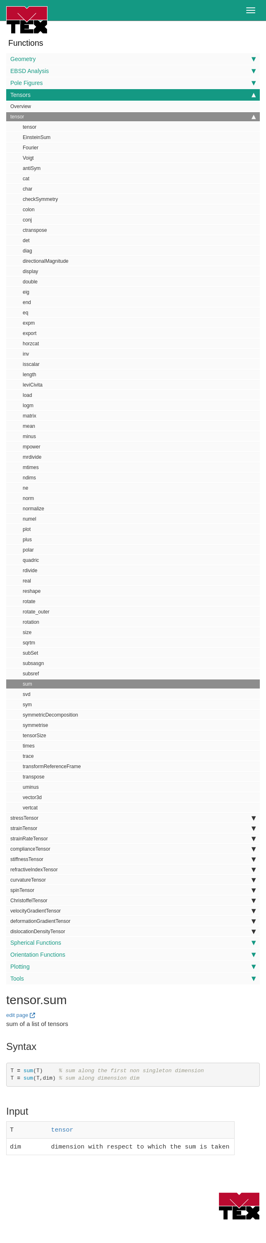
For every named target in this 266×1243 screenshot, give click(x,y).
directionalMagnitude (46, 261)
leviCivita (33, 385)
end (27, 302)
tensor (133, 116)
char (27, 189)
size (27, 632)
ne (25, 488)
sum (27, 684)
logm (28, 405)
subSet (30, 653)
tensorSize (34, 735)
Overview (20, 106)
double (30, 282)
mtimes (31, 467)
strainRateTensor (133, 838)
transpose (34, 777)
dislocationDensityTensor (133, 931)
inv (26, 354)
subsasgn (33, 663)
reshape (31, 591)
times (29, 746)
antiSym (31, 168)
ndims (29, 478)
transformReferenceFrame (52, 766)
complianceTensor (133, 849)
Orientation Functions (133, 955)
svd (27, 694)
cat (26, 179)
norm (28, 498)
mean (29, 426)
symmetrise (35, 725)
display (30, 271)
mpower (31, 447)
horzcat (31, 344)
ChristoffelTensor (133, 900)
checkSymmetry (40, 199)
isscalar (31, 364)
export (29, 333)
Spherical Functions (133, 943)
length (29, 374)
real (27, 581)
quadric (31, 560)
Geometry (133, 59)
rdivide (30, 570)
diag (27, 251)
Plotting (133, 966)
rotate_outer (36, 612)
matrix (29, 416)
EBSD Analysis (133, 71)
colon (29, 209)
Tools (133, 978)
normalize (33, 509)
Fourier (30, 148)
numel (29, 519)
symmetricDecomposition (50, 715)
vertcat (30, 808)
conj (27, 220)
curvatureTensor (133, 880)
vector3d (32, 797)
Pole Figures (133, 83)
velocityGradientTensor (133, 911)
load (27, 395)
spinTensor (133, 890)
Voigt (28, 158)
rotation (31, 622)
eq (25, 313)
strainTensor (133, 828)
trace (28, 756)
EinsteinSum (36, 137)
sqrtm (29, 643)
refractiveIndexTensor (133, 869)
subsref (31, 674)
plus (27, 539)
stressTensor (133, 818)
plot (27, 529)
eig (26, 292)
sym (27, 705)
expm (29, 323)
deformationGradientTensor (133, 921)
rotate (29, 601)
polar (28, 550)
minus (29, 436)
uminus (31, 787)
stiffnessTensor (133, 859)
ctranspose (35, 230)
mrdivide (32, 457)
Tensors (133, 95)
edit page (17, 1015)
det (26, 240)
